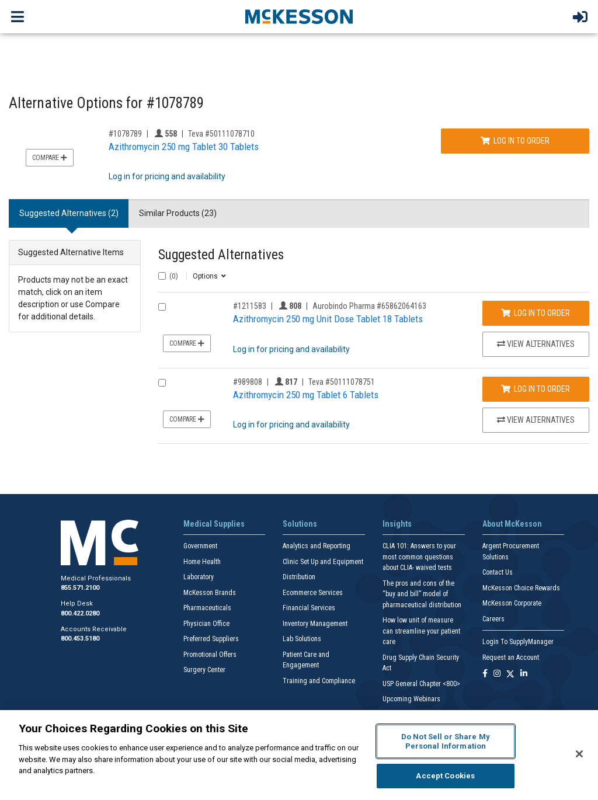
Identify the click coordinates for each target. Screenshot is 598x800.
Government (200, 546)
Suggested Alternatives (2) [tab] (69, 213)
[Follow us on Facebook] (485, 674)
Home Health (202, 562)
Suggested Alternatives (221, 255)
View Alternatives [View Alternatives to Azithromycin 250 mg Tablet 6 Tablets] (536, 420)
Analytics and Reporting (316, 546)
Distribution (299, 577)
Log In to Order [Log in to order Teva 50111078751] (535, 389)
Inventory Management (315, 624)
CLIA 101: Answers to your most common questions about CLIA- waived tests (419, 557)
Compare (49, 158)
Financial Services (309, 608)
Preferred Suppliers (211, 639)
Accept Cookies (445, 775)
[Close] (579, 754)
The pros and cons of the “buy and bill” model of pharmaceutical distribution (422, 594)
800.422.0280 (80, 613)
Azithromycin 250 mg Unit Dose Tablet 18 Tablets (328, 319)
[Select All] (162, 276)
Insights (397, 523)
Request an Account (510, 657)
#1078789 (125, 133)
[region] (299, 755)
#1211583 (249, 306)
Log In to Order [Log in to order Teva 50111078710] (515, 140)
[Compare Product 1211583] (162, 307)
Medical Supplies (214, 523)
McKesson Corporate (511, 603)
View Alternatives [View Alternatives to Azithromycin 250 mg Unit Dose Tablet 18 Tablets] (536, 344)
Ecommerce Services (313, 593)
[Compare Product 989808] (162, 383)
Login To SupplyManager (518, 642)
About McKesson (512, 523)
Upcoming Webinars (411, 699)
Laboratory (198, 577)
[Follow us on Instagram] (496, 674)
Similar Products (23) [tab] (178, 213)
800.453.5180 (80, 638)
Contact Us (497, 572)
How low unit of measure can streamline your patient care (421, 631)
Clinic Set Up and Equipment (323, 562)
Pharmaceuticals (207, 608)
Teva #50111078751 (341, 382)
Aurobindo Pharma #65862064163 (369, 306)
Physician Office (206, 624)
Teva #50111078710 (221, 133)
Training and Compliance (319, 681)
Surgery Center (204, 670)
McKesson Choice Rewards (521, 588)
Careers (493, 619)
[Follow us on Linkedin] (523, 674)
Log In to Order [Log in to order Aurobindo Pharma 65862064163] (535, 313)
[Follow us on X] (510, 674)
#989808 (247, 382)
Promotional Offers (210, 655)
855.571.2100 (80, 588)
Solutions (300, 523)
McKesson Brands (209, 593)
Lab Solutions (302, 639)
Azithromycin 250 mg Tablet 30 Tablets (184, 146)
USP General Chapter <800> (421, 684)
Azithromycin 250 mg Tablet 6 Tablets (305, 395)
